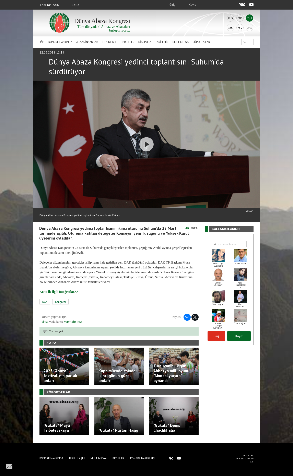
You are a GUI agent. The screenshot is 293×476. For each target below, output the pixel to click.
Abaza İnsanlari (87, 42)
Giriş (172, 4)
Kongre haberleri (142, 458)
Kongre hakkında (60, 42)
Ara (249, 27)
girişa (45, 322)
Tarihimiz (161, 42)
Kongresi (60, 302)
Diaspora (144, 42)
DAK (44, 302)
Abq (240, 27)
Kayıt (192, 4)
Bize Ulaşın (77, 458)
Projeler (128, 42)
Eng (240, 18)
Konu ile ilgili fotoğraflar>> (58, 291)
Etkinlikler (110, 42)
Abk (230, 27)
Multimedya (181, 42)
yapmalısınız (72, 322)
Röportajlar (201, 42)
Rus (230, 18)
